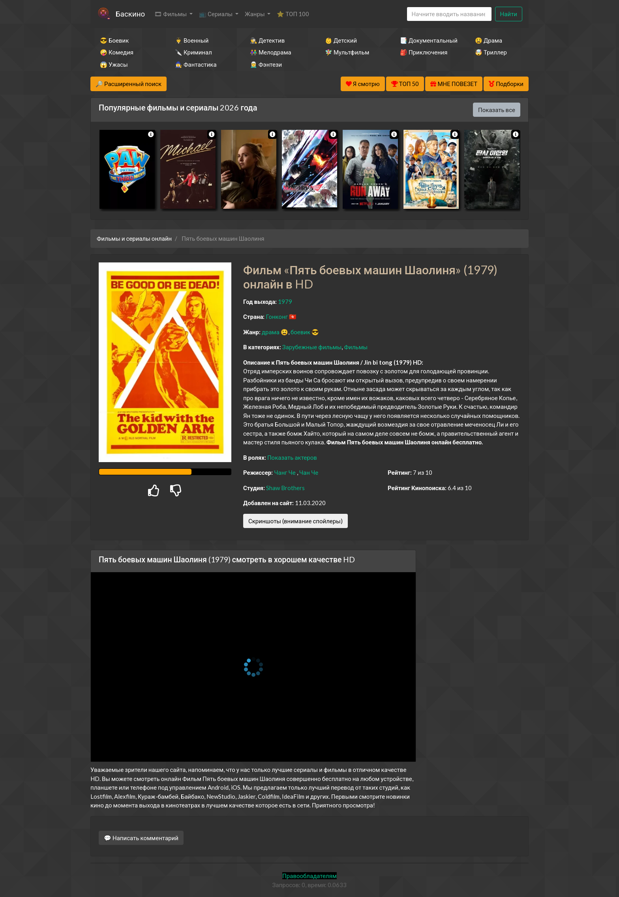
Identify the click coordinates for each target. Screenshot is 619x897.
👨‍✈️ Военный (191, 40)
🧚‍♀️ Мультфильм (347, 52)
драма (270, 331)
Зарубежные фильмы (312, 346)
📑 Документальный (427, 40)
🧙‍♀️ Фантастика (196, 64)
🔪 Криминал (193, 52)
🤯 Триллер (491, 52)
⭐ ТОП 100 (293, 13)
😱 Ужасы (114, 64)
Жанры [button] (255, 13)
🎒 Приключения (423, 52)
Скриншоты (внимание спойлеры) (295, 520)
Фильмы (356, 346)
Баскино (130, 13)
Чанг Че (285, 472)
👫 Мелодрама (270, 52)
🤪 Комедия (116, 52)
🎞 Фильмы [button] (171, 13)
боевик (300, 331)
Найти (508, 13)
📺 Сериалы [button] (216, 13)
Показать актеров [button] (292, 457)
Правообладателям (309, 875)
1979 (285, 301)
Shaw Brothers (285, 487)
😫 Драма (488, 40)
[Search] (449, 14)
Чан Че (308, 472)
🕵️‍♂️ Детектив (267, 40)
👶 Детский (341, 40)
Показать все (496, 109)
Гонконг (277, 316)
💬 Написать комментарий (141, 837)
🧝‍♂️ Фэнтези (266, 64)
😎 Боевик (114, 40)
